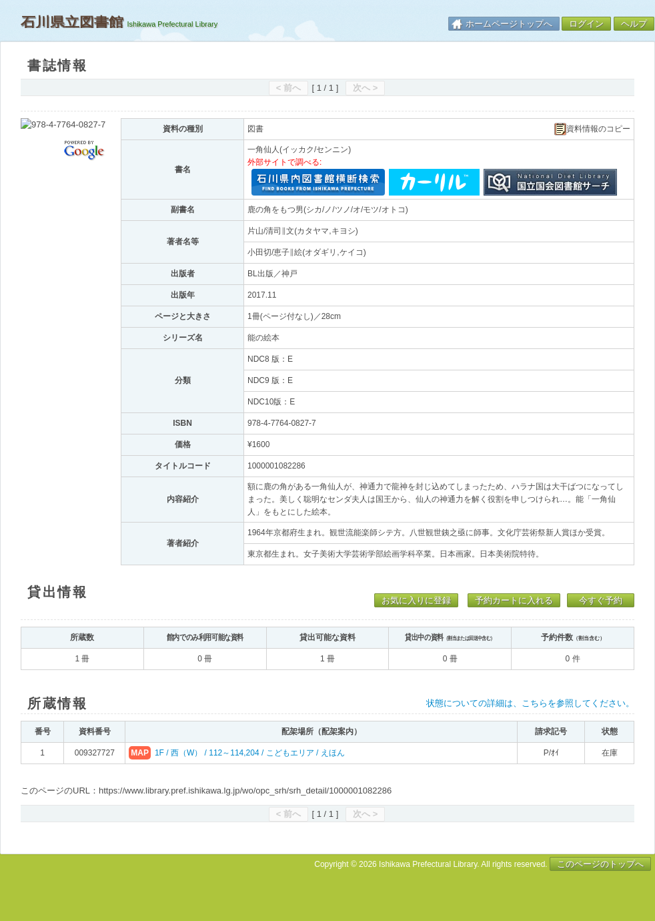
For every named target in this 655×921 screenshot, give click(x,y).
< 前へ (288, 88)
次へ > (365, 88)
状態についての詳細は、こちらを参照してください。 (530, 703)
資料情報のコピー (592, 129)
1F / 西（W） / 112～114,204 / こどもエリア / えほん (250, 752)
